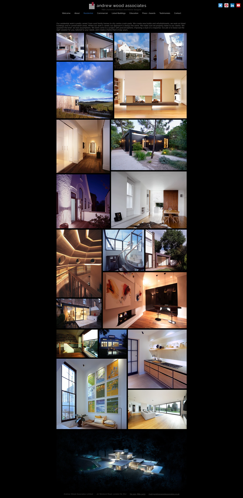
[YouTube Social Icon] (238, 5)
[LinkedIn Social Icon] (232, 5)
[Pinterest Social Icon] (226, 5)
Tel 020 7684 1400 (137, 494)
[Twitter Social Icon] (220, 5)
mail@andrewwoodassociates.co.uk (164, 494)
